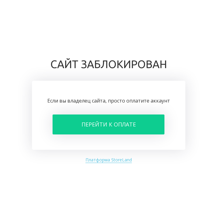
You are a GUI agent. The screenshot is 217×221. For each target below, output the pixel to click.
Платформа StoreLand (108, 160)
